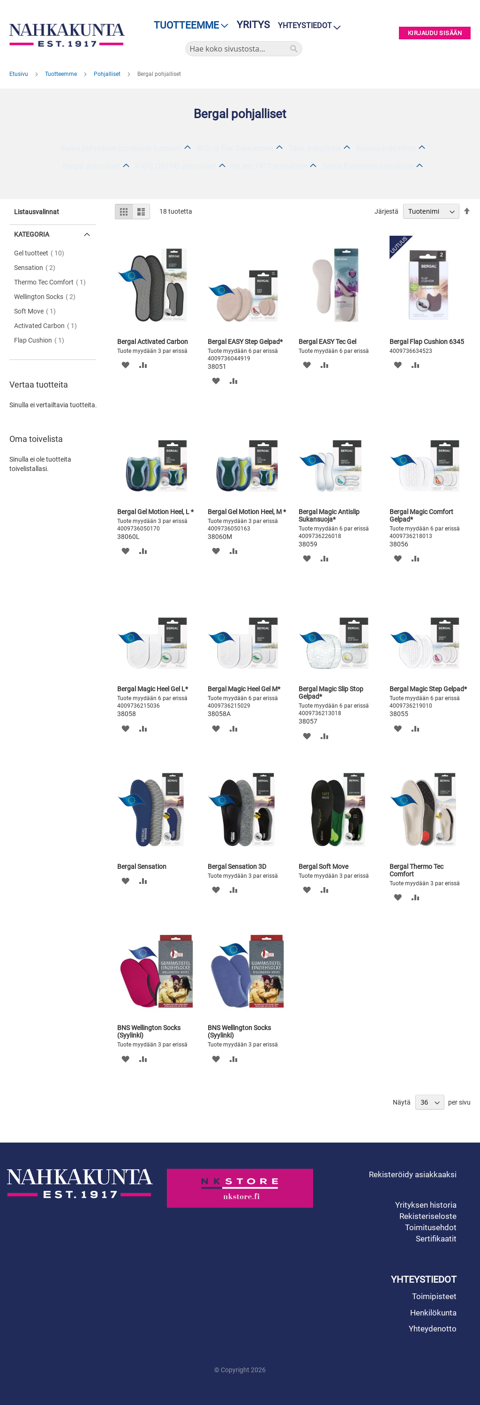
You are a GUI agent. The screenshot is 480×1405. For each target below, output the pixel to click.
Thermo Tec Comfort (52, 282)
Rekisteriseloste (428, 1216)
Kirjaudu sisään (435, 33)
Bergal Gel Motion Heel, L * (155, 512)
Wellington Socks (47, 296)
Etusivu (19, 74)
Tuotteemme (61, 74)
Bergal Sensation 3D (237, 866)
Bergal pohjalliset (91, 166)
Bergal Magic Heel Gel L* (152, 689)
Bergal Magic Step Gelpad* (428, 689)
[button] (125, 365)
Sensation (37, 267)
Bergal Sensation (141, 866)
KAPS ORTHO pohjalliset (175, 166)
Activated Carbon (48, 325)
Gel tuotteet (42, 253)
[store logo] (67, 35)
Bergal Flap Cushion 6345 (427, 341)
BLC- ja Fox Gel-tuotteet (234, 148)
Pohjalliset (108, 74)
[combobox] (243, 48)
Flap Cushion (42, 340)
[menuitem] (188, 26)
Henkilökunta (433, 1312)
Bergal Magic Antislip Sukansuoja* (329, 515)
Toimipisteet (434, 1296)
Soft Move (37, 311)
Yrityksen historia (426, 1205)
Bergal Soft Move (323, 866)
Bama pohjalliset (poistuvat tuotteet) (120, 148)
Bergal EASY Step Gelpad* (245, 341)
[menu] (188, 26)
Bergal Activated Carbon (152, 341)
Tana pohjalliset (314, 148)
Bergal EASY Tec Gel (327, 341)
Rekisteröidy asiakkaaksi (413, 1174)
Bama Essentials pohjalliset (368, 166)
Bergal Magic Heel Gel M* (244, 689)
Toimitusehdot (431, 1227)
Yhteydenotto (433, 1328)
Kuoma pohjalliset (386, 148)
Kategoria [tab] (31, 234)
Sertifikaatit (436, 1238)
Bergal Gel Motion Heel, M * (247, 512)
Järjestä (386, 211)
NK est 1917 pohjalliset (269, 166)
